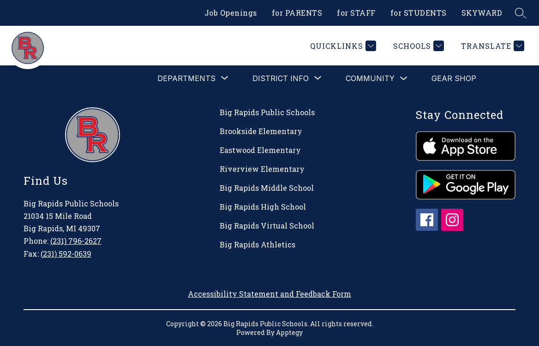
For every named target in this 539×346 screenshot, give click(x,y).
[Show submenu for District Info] (280, 78)
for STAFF (356, 13)
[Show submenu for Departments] (186, 78)
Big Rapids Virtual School (267, 225)
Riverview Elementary (262, 169)
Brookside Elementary (261, 131)
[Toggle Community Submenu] (403, 78)
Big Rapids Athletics (257, 244)
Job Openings (230, 13)
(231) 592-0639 (66, 253)
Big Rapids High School (263, 206)
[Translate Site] (491, 46)
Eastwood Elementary (260, 150)
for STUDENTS (418, 13)
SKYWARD (482, 13)
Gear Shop (453, 78)
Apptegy (289, 332)
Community (370, 78)
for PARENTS (297, 13)
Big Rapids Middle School (267, 188)
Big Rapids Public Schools (267, 112)
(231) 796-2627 (76, 241)
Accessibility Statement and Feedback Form (269, 294)
